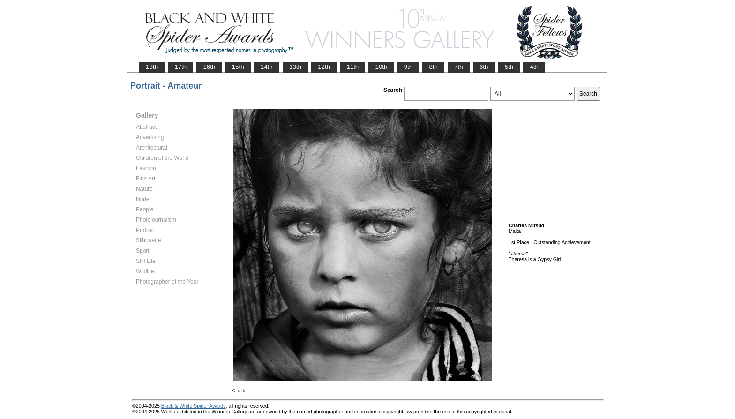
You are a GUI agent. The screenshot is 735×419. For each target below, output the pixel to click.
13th (295, 66)
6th (484, 66)
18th (152, 66)
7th (458, 66)
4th (534, 66)
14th (266, 66)
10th (381, 66)
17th (180, 66)
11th (352, 66)
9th (408, 66)
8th (433, 66)
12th (324, 66)
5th (509, 66)
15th (238, 66)
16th (209, 66)
